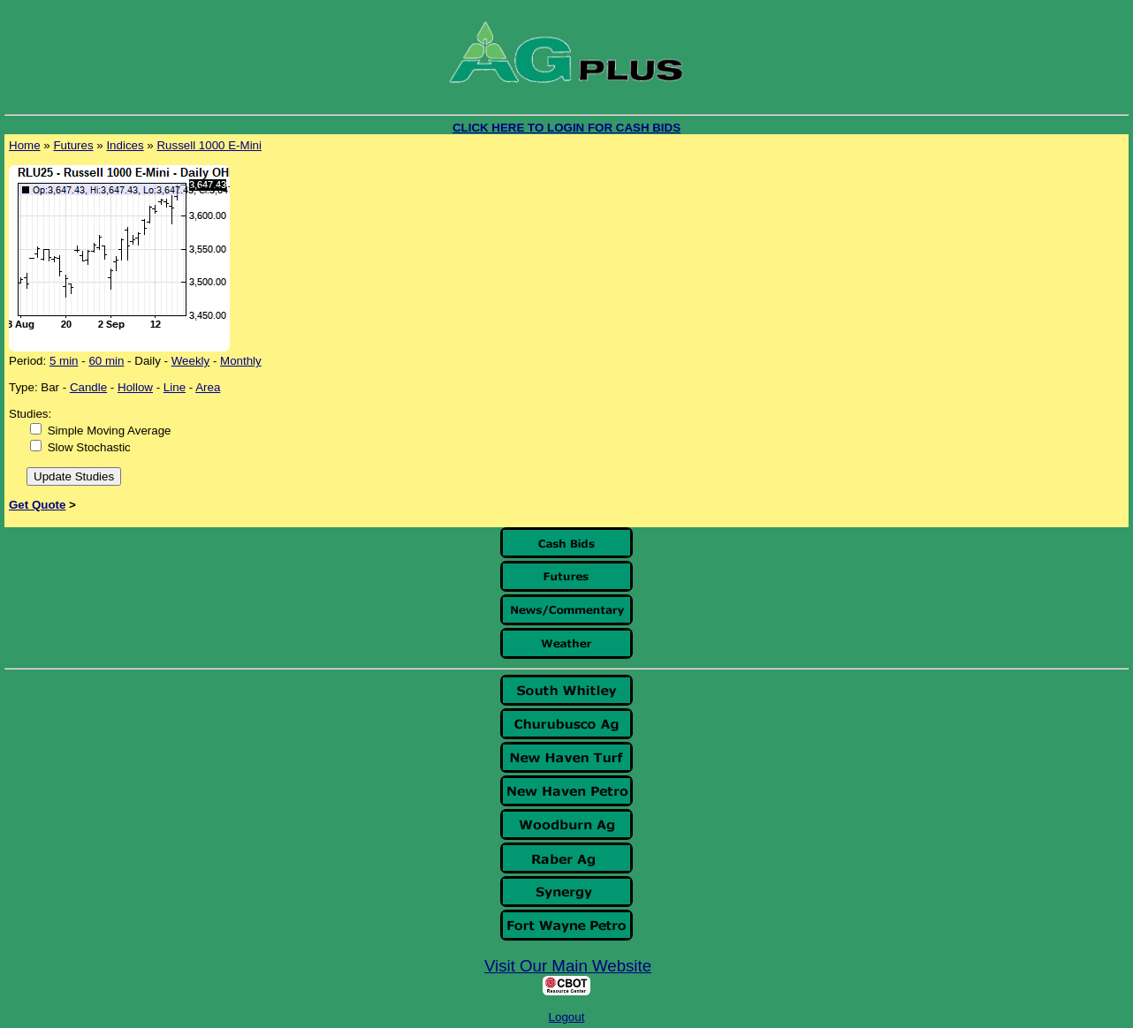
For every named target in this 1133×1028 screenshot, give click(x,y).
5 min (64, 360)
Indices (124, 145)
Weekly (190, 360)
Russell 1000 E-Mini (209, 145)
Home (25, 145)
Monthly (241, 360)
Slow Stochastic (89, 447)
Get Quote (37, 504)
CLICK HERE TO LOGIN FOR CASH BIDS (566, 127)
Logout (567, 1017)
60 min (106, 360)
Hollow (135, 387)
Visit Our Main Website (567, 965)
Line (174, 387)
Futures (73, 145)
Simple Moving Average (109, 430)
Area (207, 387)
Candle (88, 387)
